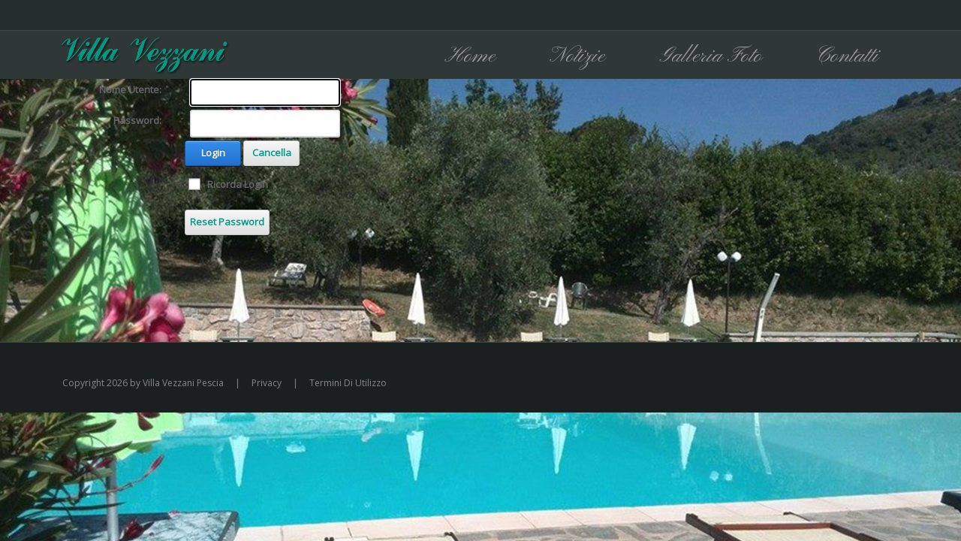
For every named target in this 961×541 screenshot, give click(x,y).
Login (213, 152)
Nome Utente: (130, 89)
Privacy (267, 382)
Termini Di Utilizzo (348, 382)
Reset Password (227, 221)
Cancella (271, 152)
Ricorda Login (237, 184)
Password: (137, 120)
